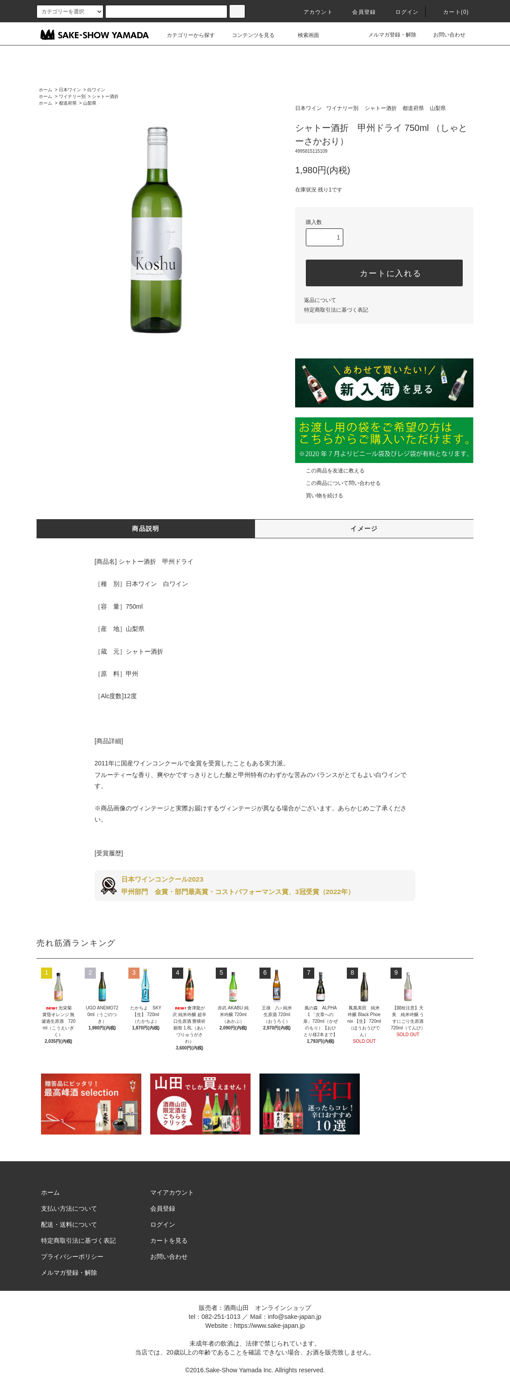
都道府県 (68, 103)
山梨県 (89, 103)
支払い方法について (69, 1208)
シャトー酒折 (105, 96)
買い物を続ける (319, 495)
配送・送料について (69, 1224)
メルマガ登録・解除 (387, 35)
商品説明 (146, 528)
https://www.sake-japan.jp (269, 1325)
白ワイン (96, 89)
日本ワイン (70, 89)
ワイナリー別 (72, 96)
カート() (450, 12)
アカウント (313, 12)
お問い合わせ (444, 35)
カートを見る (169, 1240)
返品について (320, 300)
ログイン (402, 12)
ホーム (45, 89)
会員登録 (358, 12)
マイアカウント (172, 1192)
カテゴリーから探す (185, 35)
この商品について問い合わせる (338, 483)
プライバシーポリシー (72, 1256)
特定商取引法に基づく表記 (336, 310)
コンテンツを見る (248, 35)
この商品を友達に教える (330, 471)
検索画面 (303, 35)
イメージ (364, 528)
